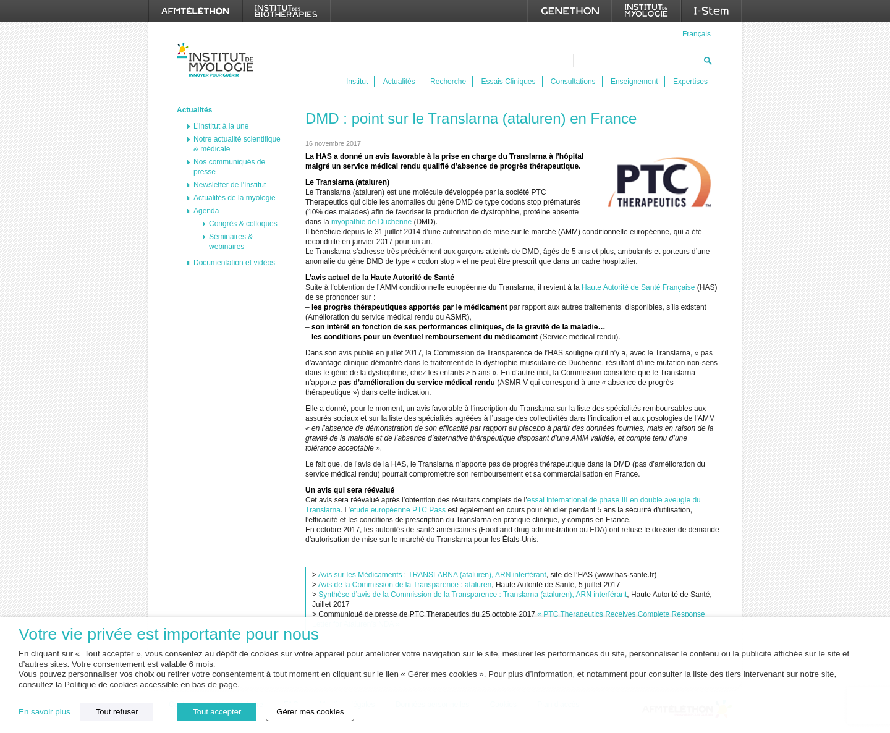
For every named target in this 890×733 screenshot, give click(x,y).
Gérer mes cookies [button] (310, 711)
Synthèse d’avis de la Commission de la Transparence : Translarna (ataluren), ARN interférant (472, 594)
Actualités (399, 81)
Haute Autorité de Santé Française (638, 287)
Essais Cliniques (508, 81)
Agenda (206, 210)
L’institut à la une (220, 126)
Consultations (573, 81)
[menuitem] (695, 33)
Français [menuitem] (696, 34)
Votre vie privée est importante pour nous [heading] (169, 634)
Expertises (690, 81)
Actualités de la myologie (234, 197)
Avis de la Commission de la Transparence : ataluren (405, 584)
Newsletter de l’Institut (229, 184)
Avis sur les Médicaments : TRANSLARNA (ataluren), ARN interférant (432, 574)
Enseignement (634, 81)
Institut (357, 81)
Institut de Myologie (218, 60)
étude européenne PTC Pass (398, 510)
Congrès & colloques (243, 223)
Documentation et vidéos (234, 262)
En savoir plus (44, 711)
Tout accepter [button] (217, 711)
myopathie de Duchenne (371, 222)
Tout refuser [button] (117, 711)
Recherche (448, 81)
